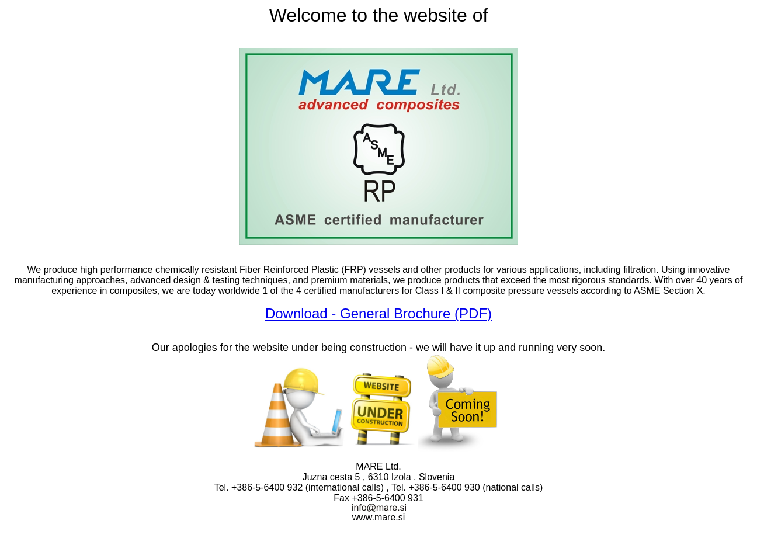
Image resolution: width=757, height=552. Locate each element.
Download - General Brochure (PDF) (378, 313)
